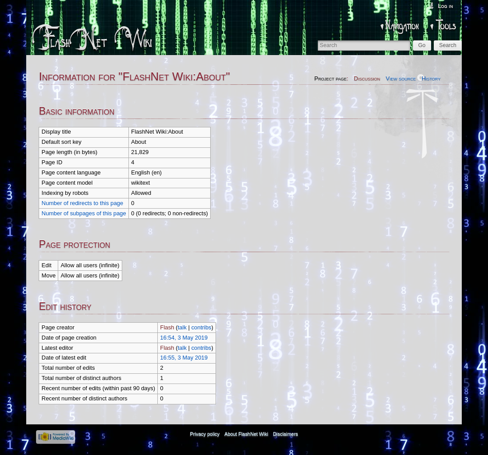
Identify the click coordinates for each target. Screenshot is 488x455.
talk (182, 327)
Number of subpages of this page (84, 213)
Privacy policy (205, 434)
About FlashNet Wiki (246, 434)
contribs (201, 327)
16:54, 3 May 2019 (184, 337)
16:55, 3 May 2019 (184, 357)
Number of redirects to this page (83, 203)
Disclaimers (285, 434)
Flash (167, 327)
